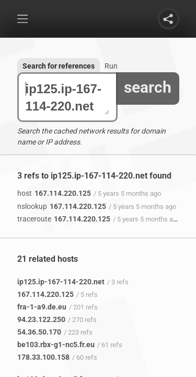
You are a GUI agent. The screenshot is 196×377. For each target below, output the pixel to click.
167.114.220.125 (54, 193)
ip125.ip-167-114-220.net (67, 97)
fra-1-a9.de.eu (41, 307)
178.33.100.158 (43, 357)
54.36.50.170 (39, 332)
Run (111, 66)
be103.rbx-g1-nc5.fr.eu (56, 344)
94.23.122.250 (41, 319)
